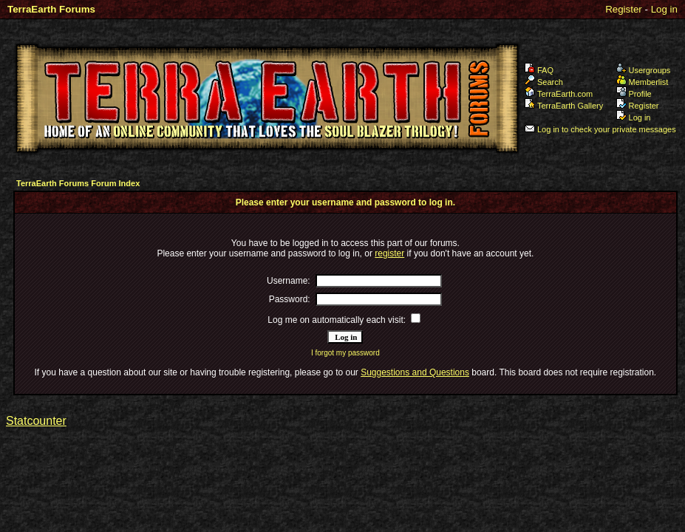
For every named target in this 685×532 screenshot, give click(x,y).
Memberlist (642, 82)
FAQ (539, 70)
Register (623, 9)
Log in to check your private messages (600, 129)
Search (544, 82)
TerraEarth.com (559, 93)
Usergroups (643, 70)
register (389, 253)
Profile (634, 93)
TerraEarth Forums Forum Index (78, 183)
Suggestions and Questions (415, 372)
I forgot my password (345, 353)
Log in (664, 9)
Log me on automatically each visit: (336, 320)
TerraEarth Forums (51, 9)
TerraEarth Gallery (564, 105)
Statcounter (36, 421)
